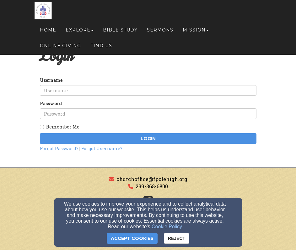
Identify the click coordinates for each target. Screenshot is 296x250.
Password (51, 103)
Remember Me (59, 127)
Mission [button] (196, 32)
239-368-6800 (152, 186)
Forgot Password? (59, 148)
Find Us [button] (101, 48)
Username (51, 80)
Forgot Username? (101, 148)
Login (148, 138)
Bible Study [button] (120, 32)
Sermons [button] (160, 32)
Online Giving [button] (60, 48)
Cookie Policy (167, 226)
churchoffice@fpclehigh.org (151, 179)
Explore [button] (80, 32)
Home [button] (48, 32)
